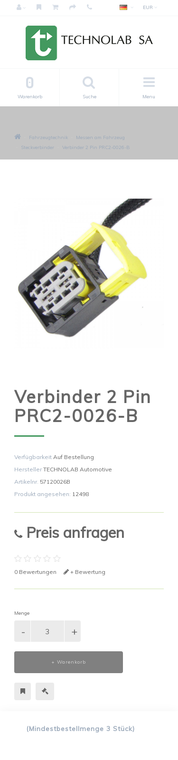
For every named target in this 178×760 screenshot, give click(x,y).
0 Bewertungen (35, 571)
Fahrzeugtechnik (48, 137)
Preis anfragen (69, 532)
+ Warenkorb (68, 662)
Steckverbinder (37, 147)
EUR (150, 7)
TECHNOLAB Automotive (77, 469)
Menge (21, 613)
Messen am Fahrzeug (100, 137)
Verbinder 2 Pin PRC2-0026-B (96, 147)
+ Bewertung (84, 571)
